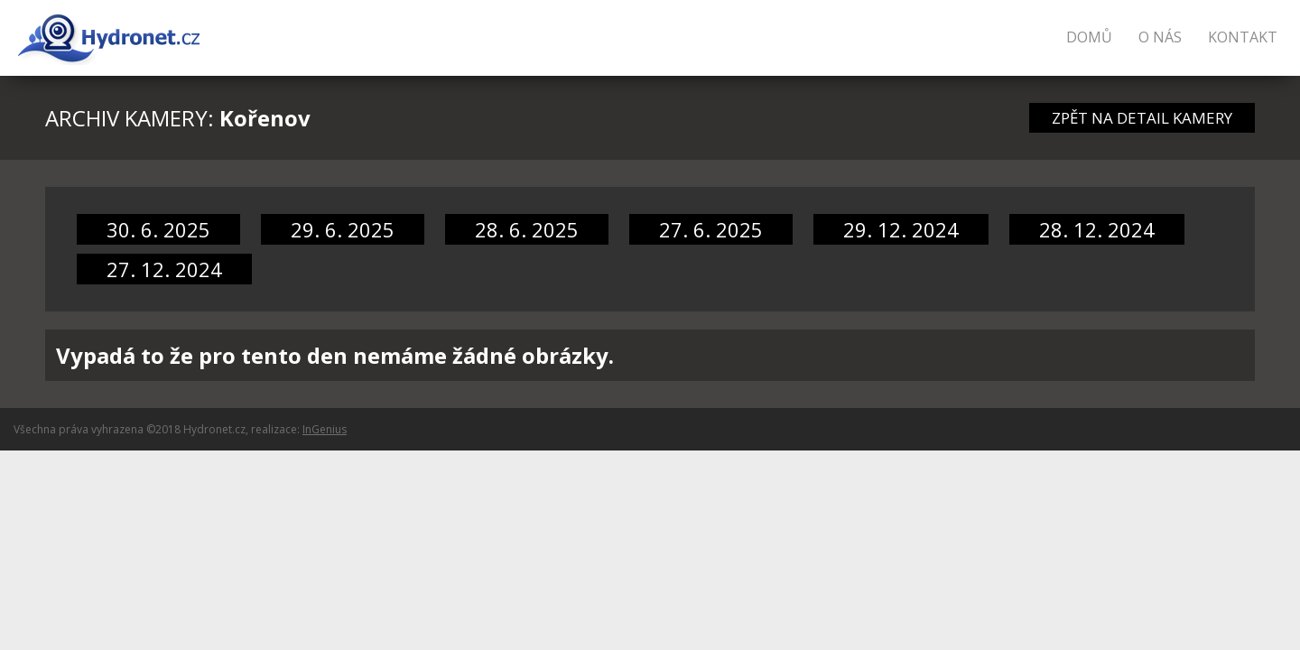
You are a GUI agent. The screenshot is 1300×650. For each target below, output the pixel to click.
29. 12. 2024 (901, 229)
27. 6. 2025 (711, 229)
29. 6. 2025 (343, 229)
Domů (1089, 37)
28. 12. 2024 (1097, 229)
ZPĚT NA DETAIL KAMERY (1142, 117)
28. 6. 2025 (527, 229)
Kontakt (1242, 37)
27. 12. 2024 (164, 269)
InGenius (324, 429)
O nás (1160, 37)
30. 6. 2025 (158, 229)
